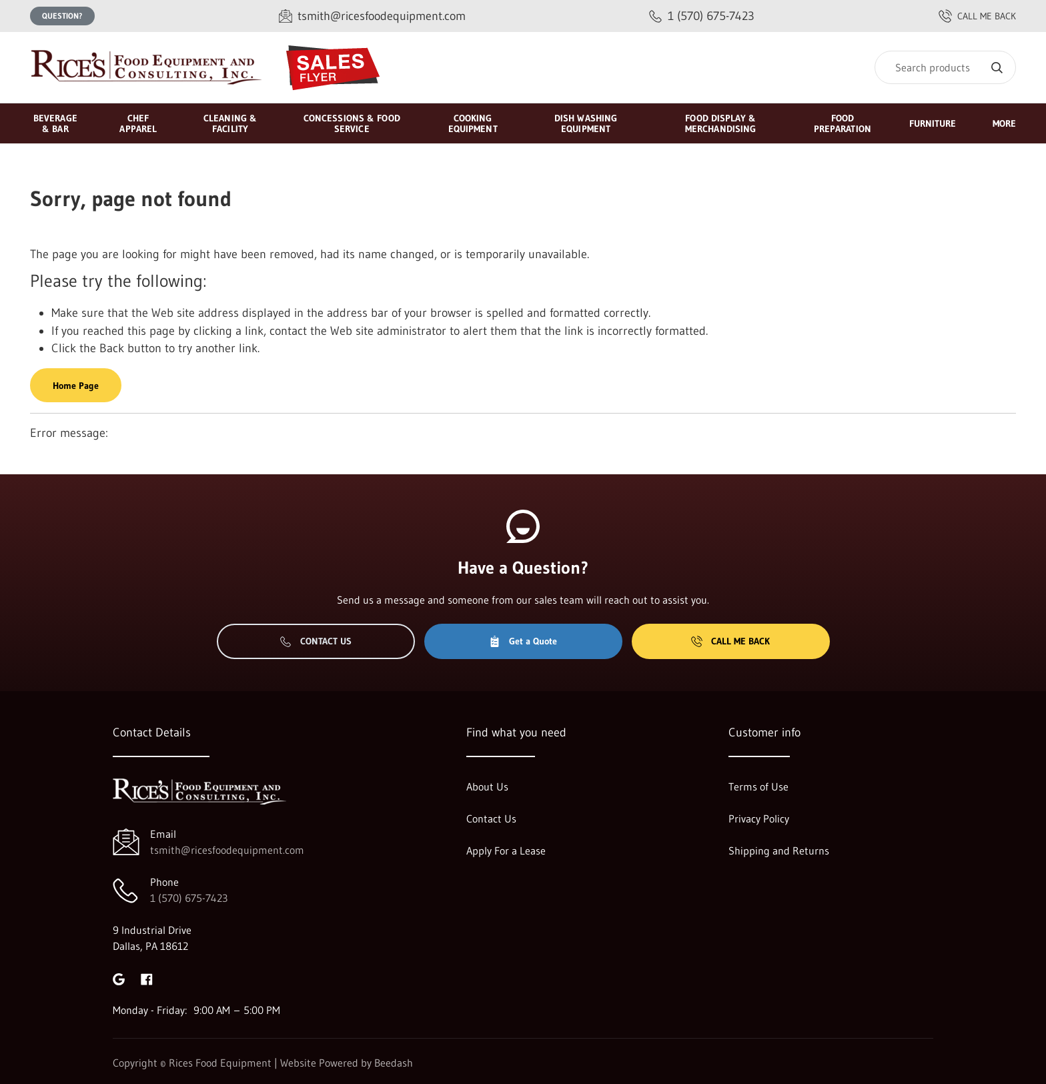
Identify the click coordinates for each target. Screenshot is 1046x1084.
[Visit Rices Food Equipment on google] (119, 978)
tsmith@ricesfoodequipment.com (227, 850)
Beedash (393, 1062)
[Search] (945, 67)
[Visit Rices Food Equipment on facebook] (147, 978)
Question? (62, 16)
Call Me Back (730, 641)
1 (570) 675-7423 (188, 898)
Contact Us (316, 641)
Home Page (76, 386)
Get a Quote (523, 641)
